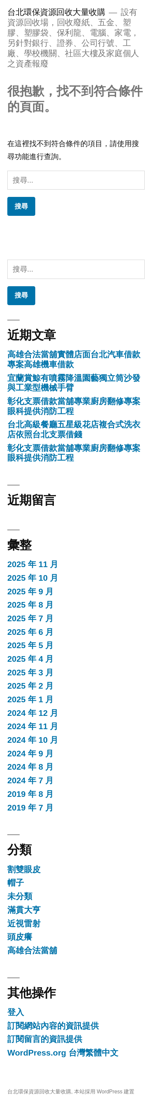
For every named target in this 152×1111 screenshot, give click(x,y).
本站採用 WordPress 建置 (104, 1091)
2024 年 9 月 (30, 753)
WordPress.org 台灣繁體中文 (62, 1052)
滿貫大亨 (24, 909)
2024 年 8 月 (30, 766)
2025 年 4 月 (30, 658)
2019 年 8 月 (30, 794)
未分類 (19, 896)
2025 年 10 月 (32, 577)
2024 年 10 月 (32, 739)
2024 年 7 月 (30, 780)
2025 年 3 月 (30, 672)
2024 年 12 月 (32, 713)
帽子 (15, 882)
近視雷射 (24, 923)
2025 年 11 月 (32, 564)
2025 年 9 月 (30, 591)
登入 (15, 1012)
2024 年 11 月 (32, 726)
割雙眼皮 (24, 869)
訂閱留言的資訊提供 (44, 1039)
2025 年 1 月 (30, 699)
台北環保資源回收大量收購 (56, 12)
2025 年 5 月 (30, 645)
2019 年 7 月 (30, 807)
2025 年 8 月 (30, 604)
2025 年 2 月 (30, 685)
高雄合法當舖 (32, 950)
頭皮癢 (19, 936)
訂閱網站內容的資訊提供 (53, 1025)
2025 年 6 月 (30, 632)
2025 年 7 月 (30, 618)
